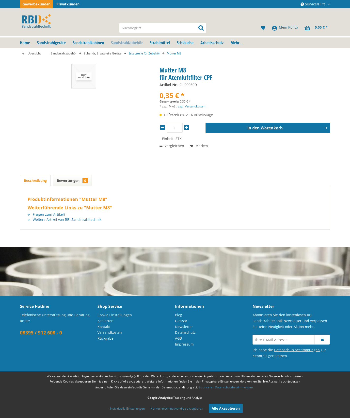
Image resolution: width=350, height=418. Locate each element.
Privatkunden (68, 4)
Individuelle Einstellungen (127, 408)
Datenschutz (185, 332)
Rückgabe (105, 338)
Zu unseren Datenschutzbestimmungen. (226, 387)
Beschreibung (35, 180)
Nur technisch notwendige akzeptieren (176, 408)
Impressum (184, 344)
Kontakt (103, 326)
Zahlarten (105, 320)
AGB (178, 338)
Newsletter (184, 326)
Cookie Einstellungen (114, 315)
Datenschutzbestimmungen (297, 350)
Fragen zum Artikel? (46, 214)
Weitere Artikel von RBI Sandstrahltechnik (64, 219)
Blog (178, 315)
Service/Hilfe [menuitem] (314, 4)
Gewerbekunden (36, 4)
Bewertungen (72, 180)
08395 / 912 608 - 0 (41, 333)
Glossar (181, 320)
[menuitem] (162, 28)
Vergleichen (171, 145)
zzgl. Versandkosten (191, 106)
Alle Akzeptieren (226, 408)
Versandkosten (109, 332)
